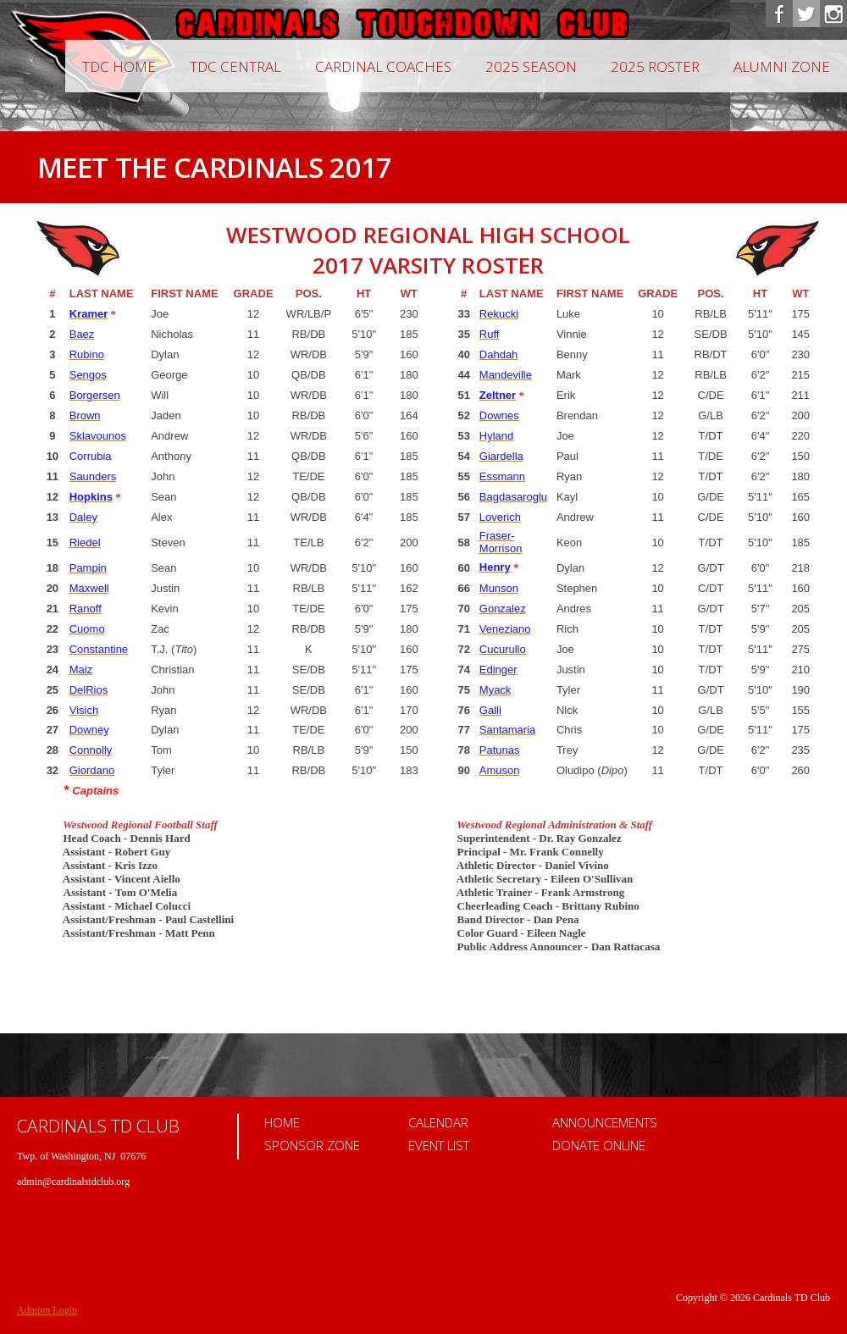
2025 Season (531, 66)
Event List (438, 1145)
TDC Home (119, 66)
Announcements (604, 1122)
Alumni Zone (782, 66)
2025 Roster (655, 66)
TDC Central (235, 66)
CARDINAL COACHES (383, 66)
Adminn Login (47, 1310)
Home (282, 1122)
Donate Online (598, 1145)
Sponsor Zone (312, 1145)
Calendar (438, 1122)
